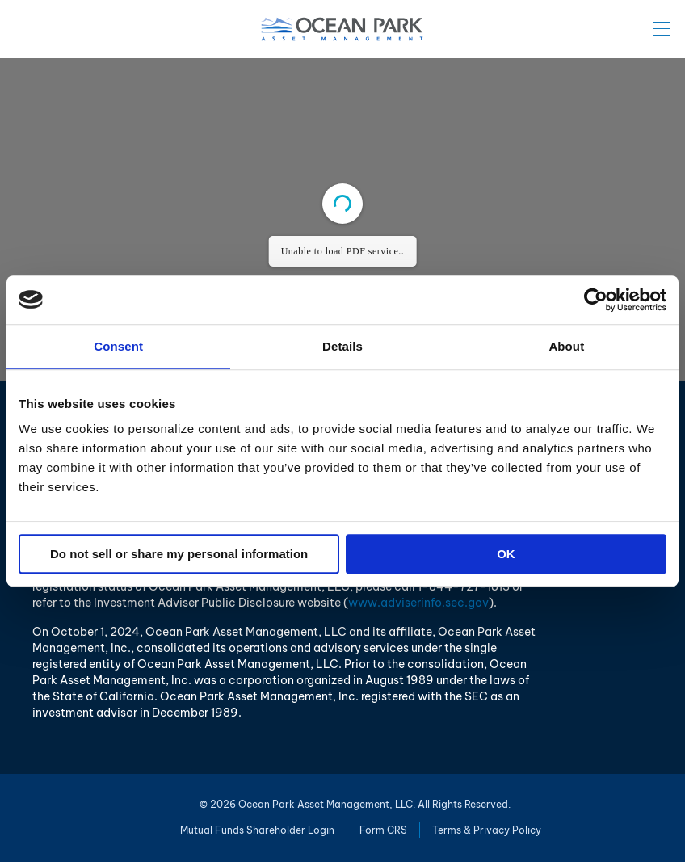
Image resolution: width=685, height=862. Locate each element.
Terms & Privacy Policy (486, 830)
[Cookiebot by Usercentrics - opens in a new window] (595, 300)
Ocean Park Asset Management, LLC (342, 29)
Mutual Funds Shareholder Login (257, 830)
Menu (661, 28)
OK (506, 554)
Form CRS (383, 830)
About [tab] (566, 346)
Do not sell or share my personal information (179, 554)
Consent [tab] (118, 346)
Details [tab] (342, 346)
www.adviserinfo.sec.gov (418, 602)
